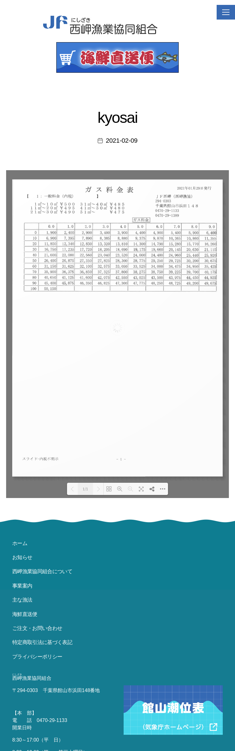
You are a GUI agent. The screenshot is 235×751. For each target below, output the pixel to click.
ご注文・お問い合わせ (37, 628)
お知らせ (22, 557)
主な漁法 (22, 600)
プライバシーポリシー (37, 657)
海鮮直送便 (24, 614)
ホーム (19, 543)
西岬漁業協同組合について (42, 571)
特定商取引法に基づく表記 (42, 642)
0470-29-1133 (52, 720)
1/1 (85, 489)
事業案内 (22, 586)
